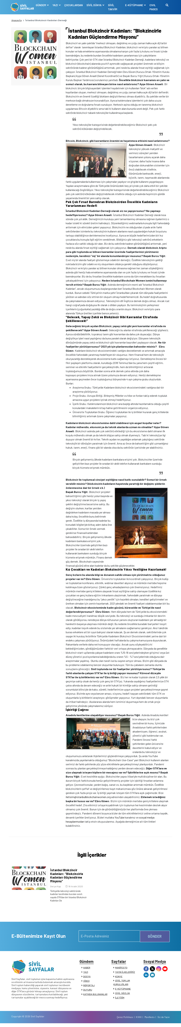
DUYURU (87, 991)
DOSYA (87, 978)
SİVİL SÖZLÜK (122, 995)
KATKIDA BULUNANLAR (95, 996)
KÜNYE (118, 978)
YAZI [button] (56, 5)
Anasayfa (16, 20)
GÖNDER (155, 937)
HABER (86, 969)
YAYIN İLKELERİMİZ (125, 974)
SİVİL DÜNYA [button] (94, 5)
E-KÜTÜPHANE (123, 990)
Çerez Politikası (125, 1020)
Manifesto (150, 1020)
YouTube (119, 817)
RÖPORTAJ (89, 987)
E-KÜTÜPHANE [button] (134, 5)
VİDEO (86, 983)
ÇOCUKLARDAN (74, 5)
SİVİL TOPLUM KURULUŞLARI (121, 984)
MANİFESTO (121, 969)
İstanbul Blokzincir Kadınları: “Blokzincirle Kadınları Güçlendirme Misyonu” (66, 878)
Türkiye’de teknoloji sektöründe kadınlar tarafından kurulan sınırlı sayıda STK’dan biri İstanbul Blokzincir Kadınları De (66, 898)
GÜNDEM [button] (41, 5)
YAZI (85, 974)
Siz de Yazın (164, 1020)
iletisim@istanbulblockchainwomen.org (88, 797)
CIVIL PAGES (153, 7)
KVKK (139, 1020)
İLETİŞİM (119, 999)
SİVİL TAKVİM (112, 7)
